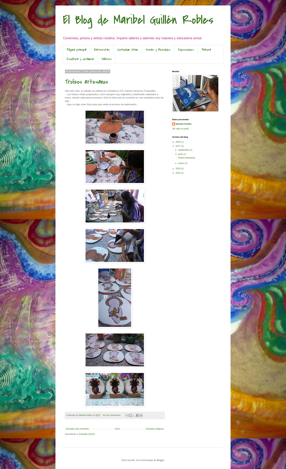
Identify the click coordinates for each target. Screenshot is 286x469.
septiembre (184, 150)
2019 (178, 142)
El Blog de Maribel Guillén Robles (138, 19)
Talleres (106, 59)
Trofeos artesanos (86, 81)
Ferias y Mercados (158, 49)
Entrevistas (102, 49)
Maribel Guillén (184, 124)
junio (180, 154)
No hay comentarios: (112, 415)
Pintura (206, 49)
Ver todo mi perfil (180, 128)
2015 (178, 173)
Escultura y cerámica (80, 59)
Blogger (160, 460)
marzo (181, 163)
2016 (178, 168)
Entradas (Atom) (87, 434)
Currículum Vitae (127, 49)
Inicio (117, 429)
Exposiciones (186, 49)
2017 (178, 146)
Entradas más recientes (77, 429)
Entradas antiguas (155, 429)
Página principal (76, 49)
